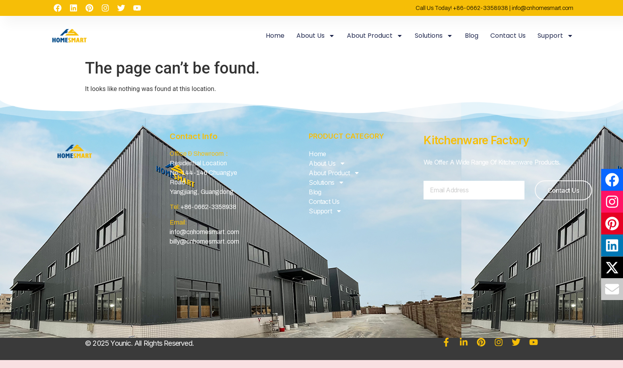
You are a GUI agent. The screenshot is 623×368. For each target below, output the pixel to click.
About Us (315, 36)
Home (275, 35)
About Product (375, 36)
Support (555, 36)
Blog (471, 35)
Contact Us (508, 35)
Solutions (434, 36)
